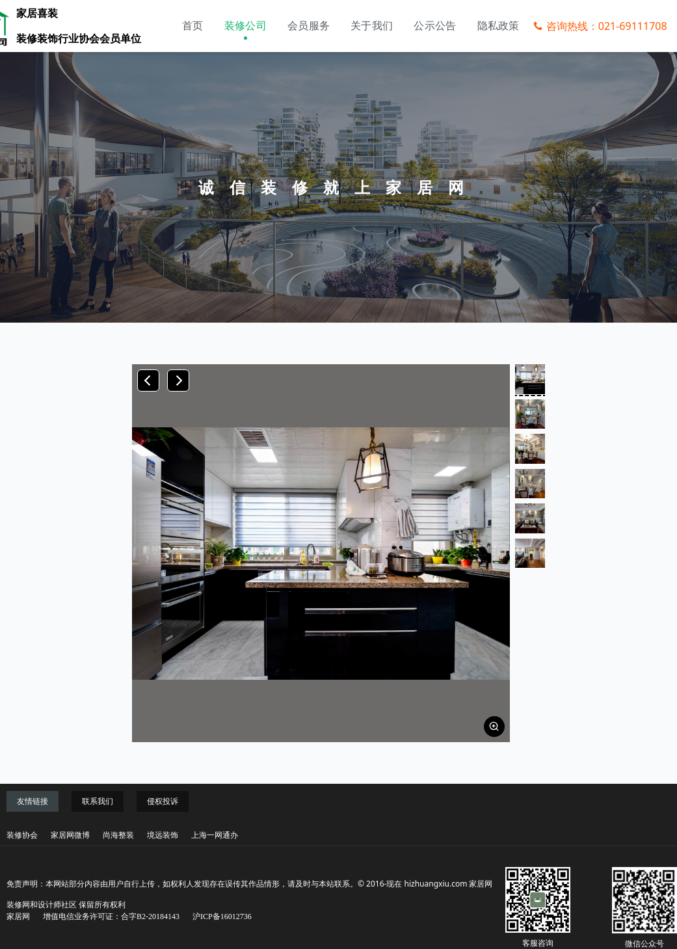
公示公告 (435, 25)
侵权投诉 (162, 801)
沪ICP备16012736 (222, 916)
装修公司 (245, 25)
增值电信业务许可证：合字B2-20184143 (111, 916)
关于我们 (372, 25)
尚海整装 (118, 835)
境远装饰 (162, 835)
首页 (193, 25)
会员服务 (308, 25)
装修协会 (22, 835)
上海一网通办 (214, 835)
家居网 (18, 916)
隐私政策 (498, 25)
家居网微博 (70, 835)
